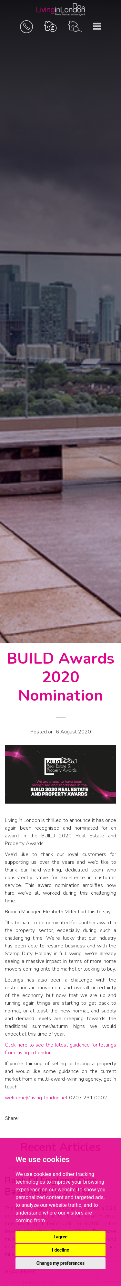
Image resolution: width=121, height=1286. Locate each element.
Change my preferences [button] (60, 1263)
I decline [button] (60, 1250)
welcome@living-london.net (36, 1097)
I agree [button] (60, 1236)
